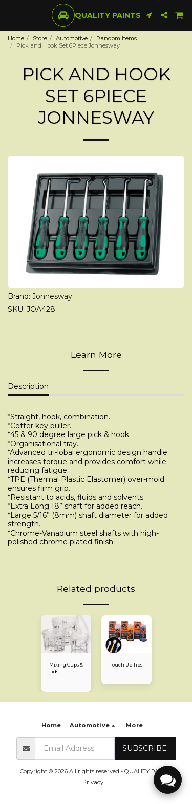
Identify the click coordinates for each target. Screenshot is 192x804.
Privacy (92, 782)
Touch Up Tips (126, 665)
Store (40, 38)
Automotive (72, 38)
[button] (11, 15)
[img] (66, 634)
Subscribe (144, 748)
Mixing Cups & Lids (66, 668)
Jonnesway (52, 296)
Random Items (116, 38)
